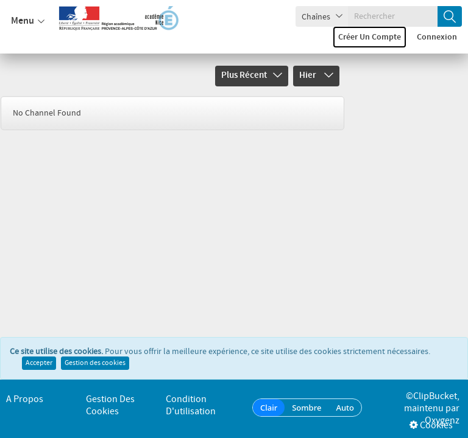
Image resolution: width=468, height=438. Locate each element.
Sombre (306, 407)
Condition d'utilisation (191, 405)
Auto (345, 407)
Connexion (437, 37)
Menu (27, 21)
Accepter (39, 363)
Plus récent (251, 75)
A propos (24, 399)
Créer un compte (369, 37)
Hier (316, 75)
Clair (268, 407)
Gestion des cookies (95, 363)
